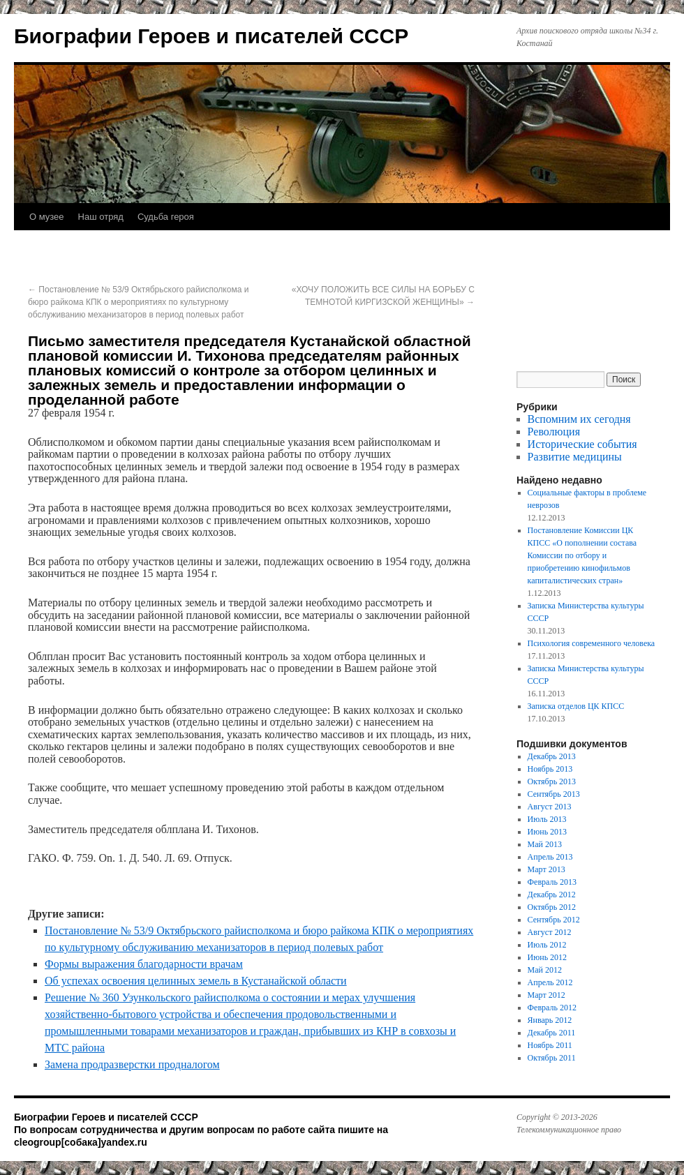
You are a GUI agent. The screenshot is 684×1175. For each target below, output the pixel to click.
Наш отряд (101, 216)
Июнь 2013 (547, 832)
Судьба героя (165, 216)
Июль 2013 (547, 819)
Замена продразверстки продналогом (132, 1064)
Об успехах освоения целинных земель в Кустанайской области (196, 981)
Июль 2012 (547, 945)
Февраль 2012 (552, 1007)
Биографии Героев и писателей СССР (211, 35)
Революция (554, 431)
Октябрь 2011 (552, 1058)
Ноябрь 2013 (550, 769)
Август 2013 (550, 806)
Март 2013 (546, 869)
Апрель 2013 (550, 857)
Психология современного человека (591, 643)
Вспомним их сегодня (579, 419)
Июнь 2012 (547, 957)
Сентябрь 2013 (554, 794)
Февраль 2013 (552, 882)
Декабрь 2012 (552, 894)
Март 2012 (546, 995)
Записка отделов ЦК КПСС (576, 706)
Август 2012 (550, 932)
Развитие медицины (575, 457)
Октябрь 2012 (552, 907)
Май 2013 (545, 844)
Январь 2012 (550, 1020)
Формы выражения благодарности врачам (144, 964)
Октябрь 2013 (552, 781)
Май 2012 (545, 970)
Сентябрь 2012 (554, 920)
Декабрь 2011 (552, 1033)
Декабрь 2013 (552, 756)
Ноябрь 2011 (550, 1045)
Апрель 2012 (550, 982)
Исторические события (582, 444)
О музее (46, 216)
